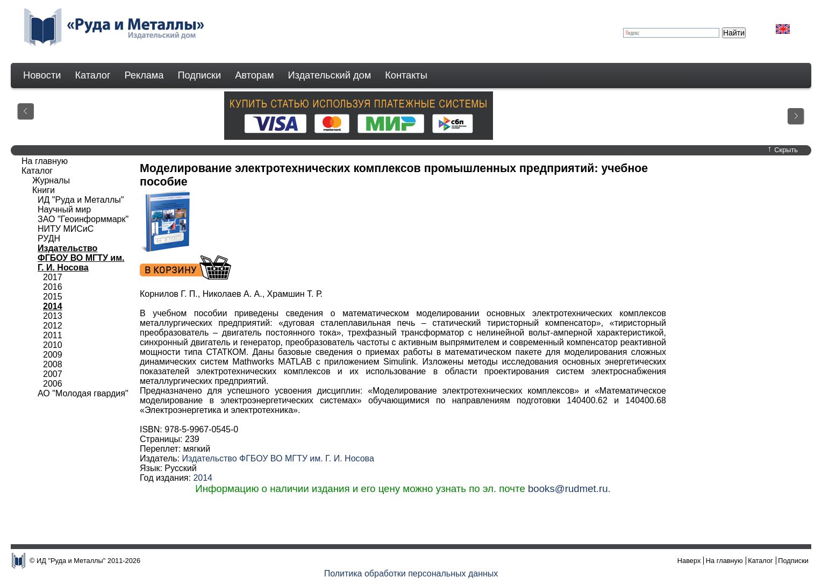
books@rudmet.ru (568, 488)
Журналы (51, 180)
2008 (52, 364)
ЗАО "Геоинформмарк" (83, 219)
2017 (52, 277)
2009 (52, 354)
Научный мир (64, 209)
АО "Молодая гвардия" (83, 393)
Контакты (406, 75)
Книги (43, 190)
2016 (52, 286)
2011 (52, 335)
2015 (52, 296)
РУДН (49, 238)
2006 (52, 383)
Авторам (254, 75)
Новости (42, 75)
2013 (52, 316)
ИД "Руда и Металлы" (81, 199)
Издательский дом (329, 75)
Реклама (144, 75)
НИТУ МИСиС (66, 228)
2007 (52, 374)
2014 (202, 477)
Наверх (689, 561)
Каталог (92, 75)
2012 (52, 325)
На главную (45, 161)
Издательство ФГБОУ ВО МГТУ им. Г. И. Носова (278, 458)
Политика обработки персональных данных (411, 573)
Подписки (199, 75)
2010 (52, 345)
